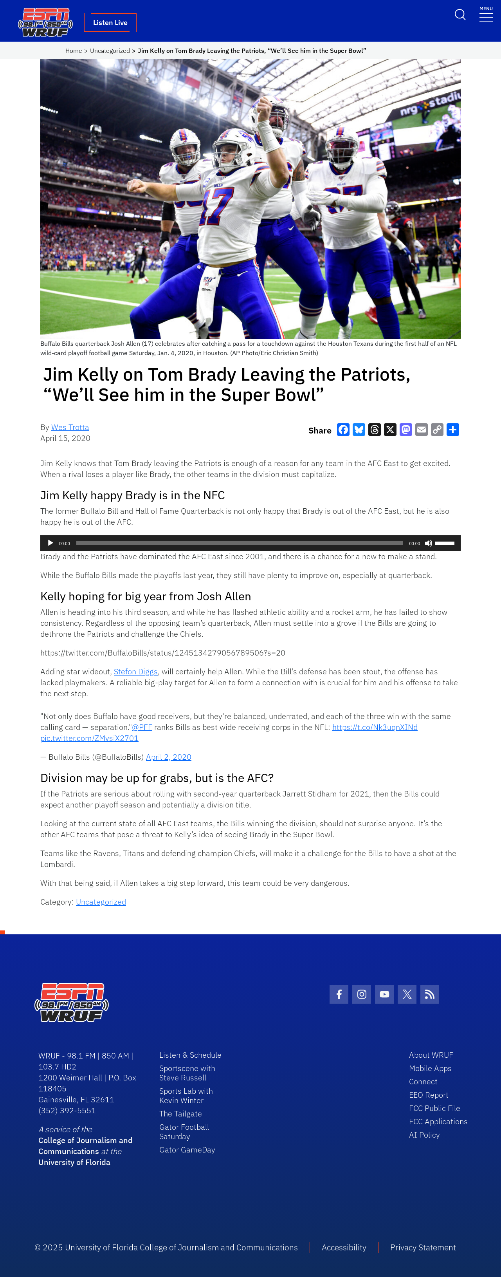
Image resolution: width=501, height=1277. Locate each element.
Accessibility (344, 1247)
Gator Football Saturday (184, 1132)
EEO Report (429, 1094)
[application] (250, 543)
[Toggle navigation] (486, 13)
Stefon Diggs (136, 671)
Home (73, 50)
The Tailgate (180, 1113)
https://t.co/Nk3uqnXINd (375, 727)
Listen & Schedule (190, 1054)
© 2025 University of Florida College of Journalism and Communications (166, 1247)
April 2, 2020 (168, 756)
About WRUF (431, 1054)
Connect (423, 1081)
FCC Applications (438, 1121)
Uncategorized (110, 50)
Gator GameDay (187, 1149)
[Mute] (429, 543)
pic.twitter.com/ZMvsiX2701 (89, 738)
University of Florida (74, 1162)
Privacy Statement (423, 1247)
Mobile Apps (430, 1068)
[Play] (50, 543)
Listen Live (110, 22)
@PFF (142, 727)
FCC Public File (434, 1108)
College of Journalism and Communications (85, 1145)
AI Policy (424, 1134)
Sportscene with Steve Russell (187, 1073)
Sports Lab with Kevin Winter (186, 1095)
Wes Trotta (70, 427)
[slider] (239, 543)
